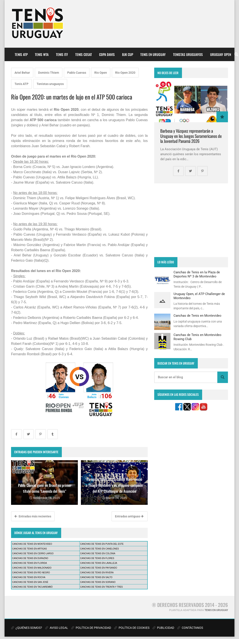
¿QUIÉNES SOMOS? (26, 627)
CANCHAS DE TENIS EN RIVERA (96, 572)
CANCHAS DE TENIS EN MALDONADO (32, 568)
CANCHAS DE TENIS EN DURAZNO (30, 558)
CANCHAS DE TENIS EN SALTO (96, 577)
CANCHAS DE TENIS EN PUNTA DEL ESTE (101, 544)
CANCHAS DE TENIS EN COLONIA (97, 553)
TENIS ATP (21, 54)
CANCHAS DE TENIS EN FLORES (97, 558)
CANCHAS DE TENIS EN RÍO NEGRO (31, 572)
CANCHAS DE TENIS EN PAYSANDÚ (98, 568)
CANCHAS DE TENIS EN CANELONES (99, 549)
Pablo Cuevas (76, 72)
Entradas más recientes (33, 516)
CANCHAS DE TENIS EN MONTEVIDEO (32, 544)
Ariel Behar (22, 72)
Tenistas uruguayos (50, 84)
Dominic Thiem (48, 72)
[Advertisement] (191, 220)
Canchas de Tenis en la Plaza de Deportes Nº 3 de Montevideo (197, 274)
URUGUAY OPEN (220, 54)
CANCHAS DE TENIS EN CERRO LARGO (33, 553)
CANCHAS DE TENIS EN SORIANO (97, 582)
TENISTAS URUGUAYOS (188, 54)
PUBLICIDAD (163, 627)
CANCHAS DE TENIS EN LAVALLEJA (98, 563)
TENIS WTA (42, 54)
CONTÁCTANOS (190, 627)
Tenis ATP (21, 84)
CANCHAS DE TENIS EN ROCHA (28, 577)
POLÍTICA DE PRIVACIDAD (91, 627)
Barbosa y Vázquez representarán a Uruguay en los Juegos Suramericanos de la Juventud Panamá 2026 (191, 136)
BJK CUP (127, 54)
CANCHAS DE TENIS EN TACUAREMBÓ (32, 587)
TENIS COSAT (83, 54)
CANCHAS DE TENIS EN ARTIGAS (29, 549)
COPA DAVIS (107, 54)
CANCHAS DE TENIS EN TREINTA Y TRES (101, 587)
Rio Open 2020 (125, 72)
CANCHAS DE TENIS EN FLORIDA (29, 563)
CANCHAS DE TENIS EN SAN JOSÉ (30, 582)
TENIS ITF (62, 54)
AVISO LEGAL (56, 627)
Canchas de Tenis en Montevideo (197, 316)
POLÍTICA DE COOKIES (131, 627)
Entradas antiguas (129, 516)
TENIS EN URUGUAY (153, 54)
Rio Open (100, 72)
